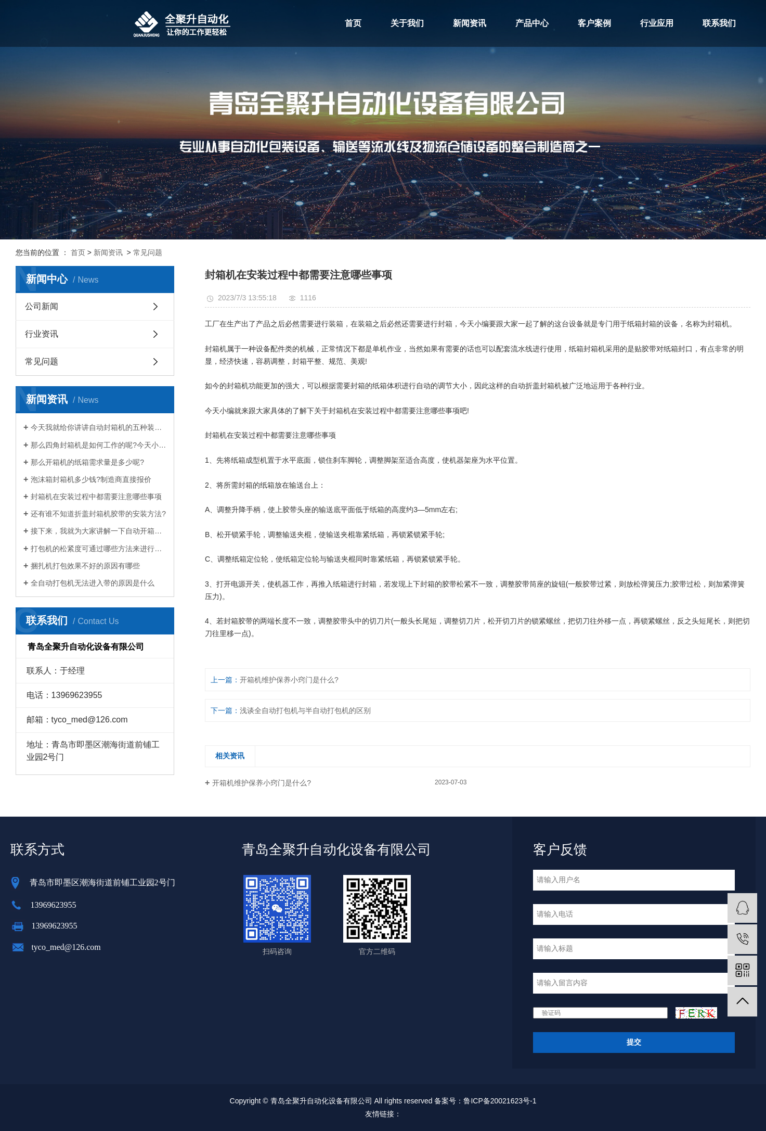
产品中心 (532, 23)
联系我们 (719, 23)
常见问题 (147, 252)
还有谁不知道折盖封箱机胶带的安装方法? (98, 514)
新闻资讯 (469, 23)
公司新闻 (41, 306)
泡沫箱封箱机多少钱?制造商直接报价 (91, 479)
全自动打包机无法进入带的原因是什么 (92, 583)
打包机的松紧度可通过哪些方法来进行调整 (98, 548)
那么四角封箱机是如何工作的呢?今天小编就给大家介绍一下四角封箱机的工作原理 (98, 445)
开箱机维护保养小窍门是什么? (289, 680)
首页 (353, 23)
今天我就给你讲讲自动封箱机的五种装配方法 (98, 427)
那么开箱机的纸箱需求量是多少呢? (87, 462)
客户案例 (594, 23)
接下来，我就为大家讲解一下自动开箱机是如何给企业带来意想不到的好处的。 (98, 531)
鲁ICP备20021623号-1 (499, 1101)
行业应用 (656, 23)
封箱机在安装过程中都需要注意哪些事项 (96, 496)
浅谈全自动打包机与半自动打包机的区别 (305, 710)
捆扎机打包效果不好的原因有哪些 (85, 566)
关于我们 (407, 23)
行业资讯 (41, 333)
